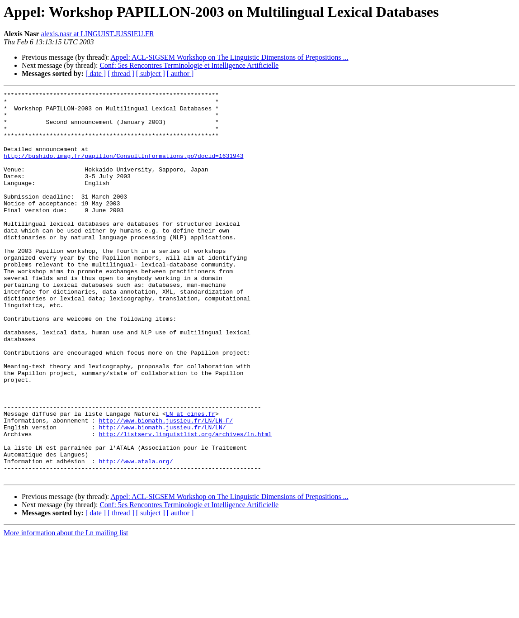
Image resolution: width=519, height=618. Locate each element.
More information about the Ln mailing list (66, 610)
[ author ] (180, 73)
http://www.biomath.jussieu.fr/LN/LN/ (162, 495)
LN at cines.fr (190, 479)
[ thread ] (121, 73)
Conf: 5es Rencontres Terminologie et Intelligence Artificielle (188, 65)
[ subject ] (150, 73)
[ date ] (95, 73)
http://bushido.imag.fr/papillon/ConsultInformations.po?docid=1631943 (123, 169)
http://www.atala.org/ (136, 536)
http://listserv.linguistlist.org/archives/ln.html (185, 503)
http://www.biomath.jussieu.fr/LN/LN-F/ (166, 487)
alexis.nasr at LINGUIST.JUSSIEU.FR (97, 34)
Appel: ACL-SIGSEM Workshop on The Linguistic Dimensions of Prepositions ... (229, 57)
